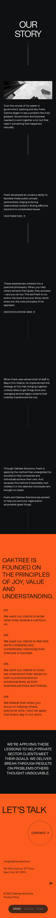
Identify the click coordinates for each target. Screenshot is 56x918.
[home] (12, 5)
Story (17, 909)
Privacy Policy (11, 897)
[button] (49, 5)
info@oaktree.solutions (17, 861)
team (39, 909)
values (28, 909)
